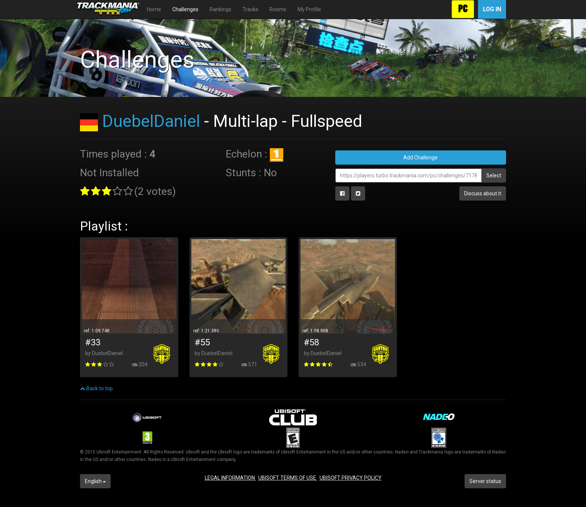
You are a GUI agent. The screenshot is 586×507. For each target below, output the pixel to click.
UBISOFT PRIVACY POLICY (351, 478)
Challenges (185, 9)
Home (154, 9)
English (95, 481)
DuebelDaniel (151, 121)
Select (493, 175)
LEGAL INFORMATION (230, 478)
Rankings (220, 9)
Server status (485, 481)
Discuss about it (482, 193)
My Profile (309, 9)
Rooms (277, 9)
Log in (492, 9)
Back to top (96, 388)
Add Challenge (420, 158)
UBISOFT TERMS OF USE (287, 478)
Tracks (250, 9)
